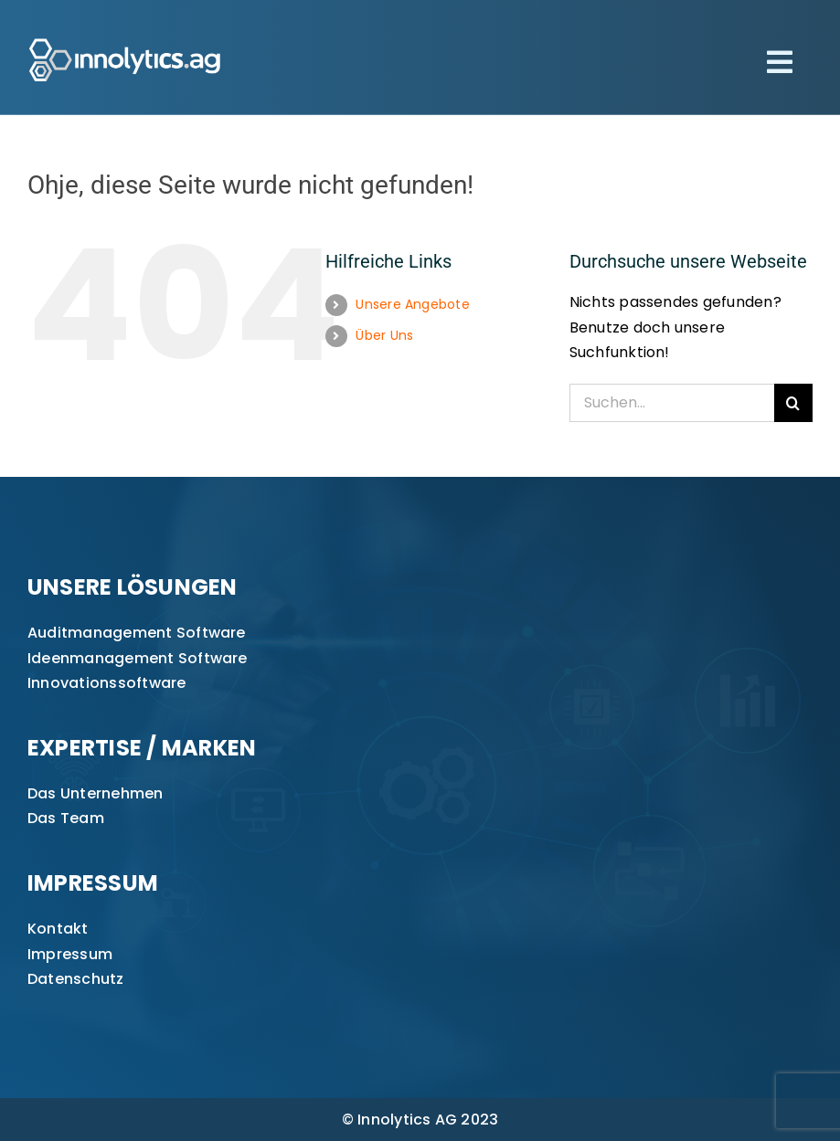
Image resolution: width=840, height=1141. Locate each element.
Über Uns (384, 335)
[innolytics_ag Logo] (125, 34)
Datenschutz (75, 978)
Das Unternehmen (95, 793)
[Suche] (793, 403)
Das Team (65, 818)
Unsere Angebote (413, 304)
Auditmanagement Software (136, 632)
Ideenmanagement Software (137, 658)
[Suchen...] (671, 403)
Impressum (69, 954)
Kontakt (58, 928)
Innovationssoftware (106, 682)
